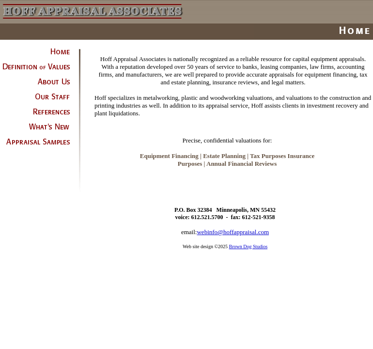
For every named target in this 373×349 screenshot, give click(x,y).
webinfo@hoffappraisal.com (233, 232)
